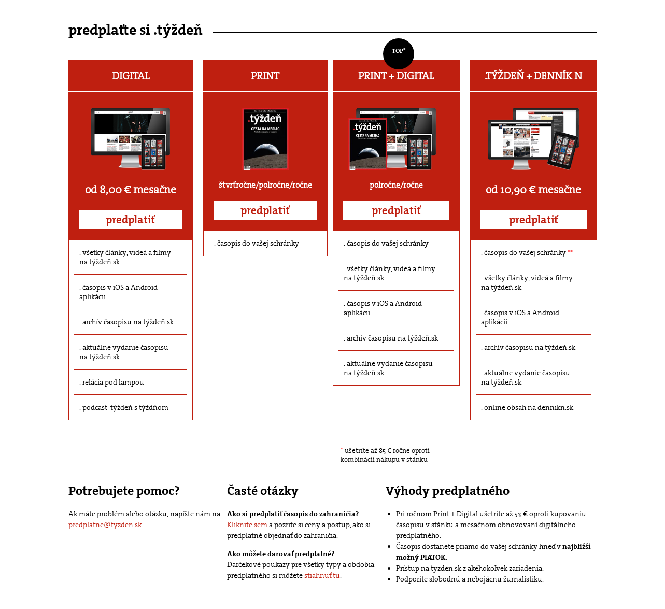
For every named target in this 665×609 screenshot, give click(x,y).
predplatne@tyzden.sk (105, 524)
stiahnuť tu (322, 575)
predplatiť (130, 220)
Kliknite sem (247, 524)
